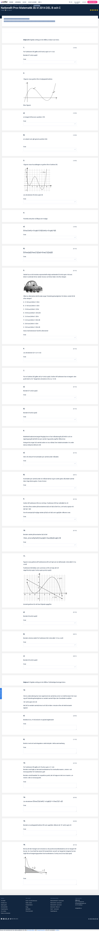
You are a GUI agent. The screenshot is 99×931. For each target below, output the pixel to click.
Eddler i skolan (29, 902)
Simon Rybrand (9, 10)
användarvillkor (30, 930)
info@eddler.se (78, 908)
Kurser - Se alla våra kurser (31, 900)
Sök (70, 2)
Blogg (24, 2)
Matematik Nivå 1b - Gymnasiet (57, 900)
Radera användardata (5, 913)
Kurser (11, 2)
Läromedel (18, 2)
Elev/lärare (77, 2)
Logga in (84, 2)
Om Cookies (3, 911)
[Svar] (48, 62)
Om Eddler (3, 900)
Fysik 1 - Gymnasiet (54, 909)
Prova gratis (92, 2)
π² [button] (75, 62)
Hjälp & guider (4, 904)
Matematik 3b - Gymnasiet (56, 904)
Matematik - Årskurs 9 (55, 907)
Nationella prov (37, 5)
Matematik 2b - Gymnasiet (56, 902)
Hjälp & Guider (32, 2)
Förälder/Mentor (29, 904)
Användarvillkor (4, 907)
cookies (57, 930)
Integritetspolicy (4, 909)
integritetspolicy (41, 930)
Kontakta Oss (4, 902)
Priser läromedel (29, 911)
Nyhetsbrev (28, 909)
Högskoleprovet (53, 911)
